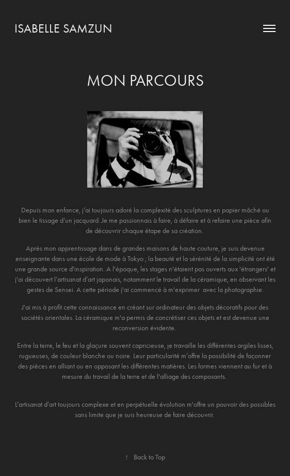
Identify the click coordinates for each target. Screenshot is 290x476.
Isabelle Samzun (63, 28)
